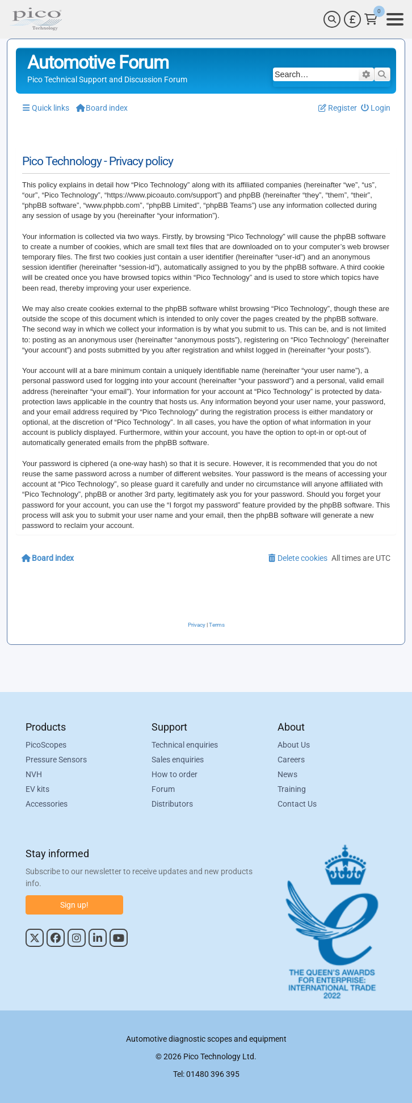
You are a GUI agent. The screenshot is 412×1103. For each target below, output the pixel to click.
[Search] (331, 19)
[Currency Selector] (352, 19)
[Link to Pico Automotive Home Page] (36, 19)
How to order (174, 774)
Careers (291, 759)
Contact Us (297, 803)
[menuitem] (376, 108)
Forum (163, 789)
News (287, 774)
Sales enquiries (178, 759)
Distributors (172, 803)
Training (292, 789)
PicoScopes (46, 744)
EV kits (37, 789)
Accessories (47, 803)
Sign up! (74, 904)
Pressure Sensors (56, 759)
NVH (34, 774)
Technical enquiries (185, 744)
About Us (294, 744)
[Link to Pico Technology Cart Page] (370, 19)
